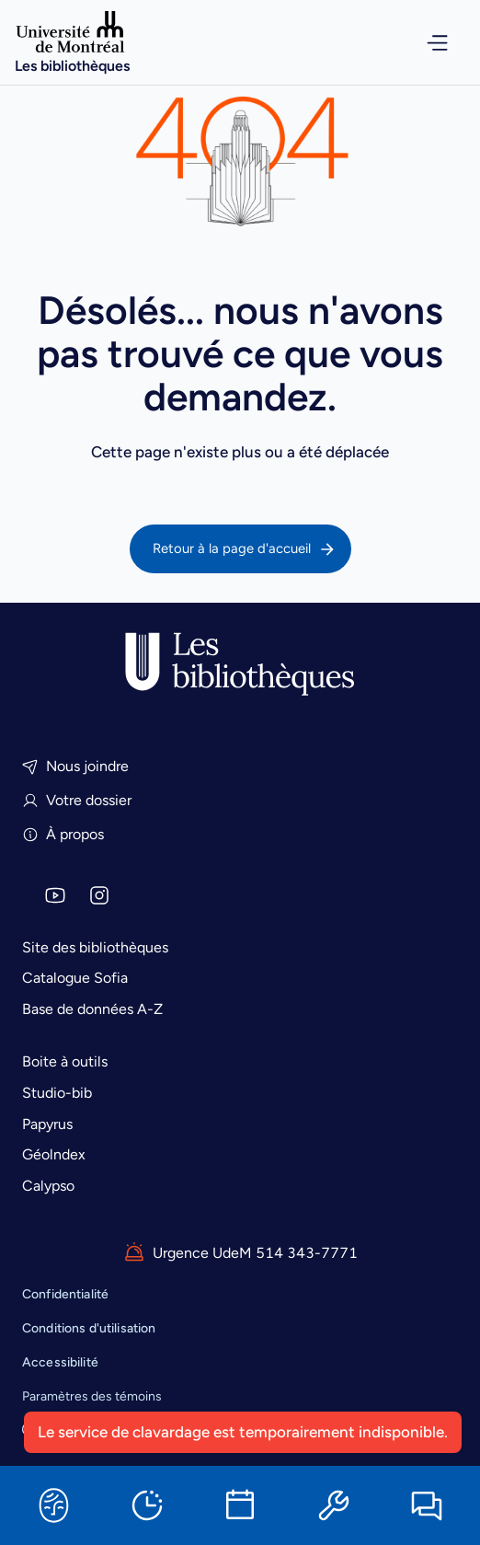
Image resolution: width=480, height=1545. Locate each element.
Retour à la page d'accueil (245, 549)
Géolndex (54, 1154)
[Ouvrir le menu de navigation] (425, 43)
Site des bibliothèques (95, 947)
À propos (63, 834)
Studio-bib (57, 1092)
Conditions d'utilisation (88, 1328)
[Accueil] (72, 42)
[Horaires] (147, 1505)
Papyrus (47, 1124)
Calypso (48, 1185)
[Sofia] (53, 1505)
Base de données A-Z (92, 1009)
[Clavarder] (426, 1505)
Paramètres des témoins (92, 1396)
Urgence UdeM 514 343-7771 (240, 1253)
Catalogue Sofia (75, 977)
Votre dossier (76, 800)
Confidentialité (65, 1294)
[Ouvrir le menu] (425, 42)
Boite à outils (65, 1061)
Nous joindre (75, 766)
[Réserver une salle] (240, 1505)
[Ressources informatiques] (334, 1505)
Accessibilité (60, 1362)
